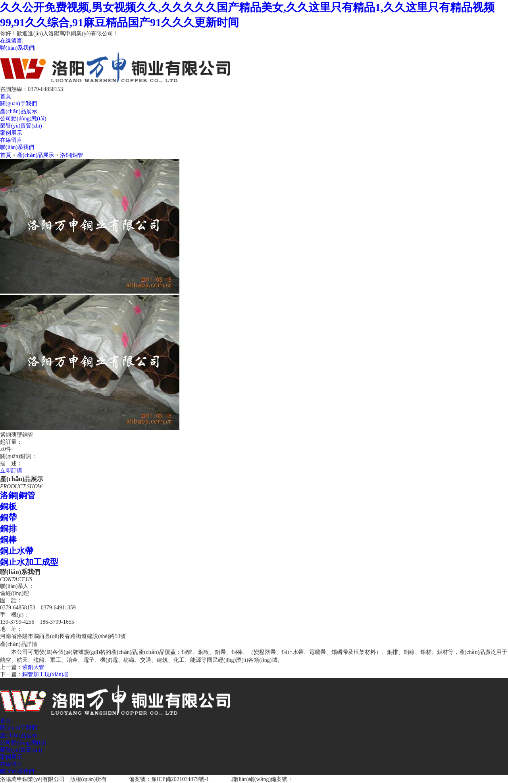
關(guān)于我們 (18, 103)
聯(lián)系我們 (17, 48)
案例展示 (11, 133)
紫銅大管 (33, 667)
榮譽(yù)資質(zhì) (21, 126)
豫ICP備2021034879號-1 (180, 779)
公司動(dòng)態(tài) (23, 119)
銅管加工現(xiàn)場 (45, 674)
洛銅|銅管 (71, 155)
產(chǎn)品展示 (18, 111)
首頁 (5, 96)
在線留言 (11, 41)
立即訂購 (11, 471)
